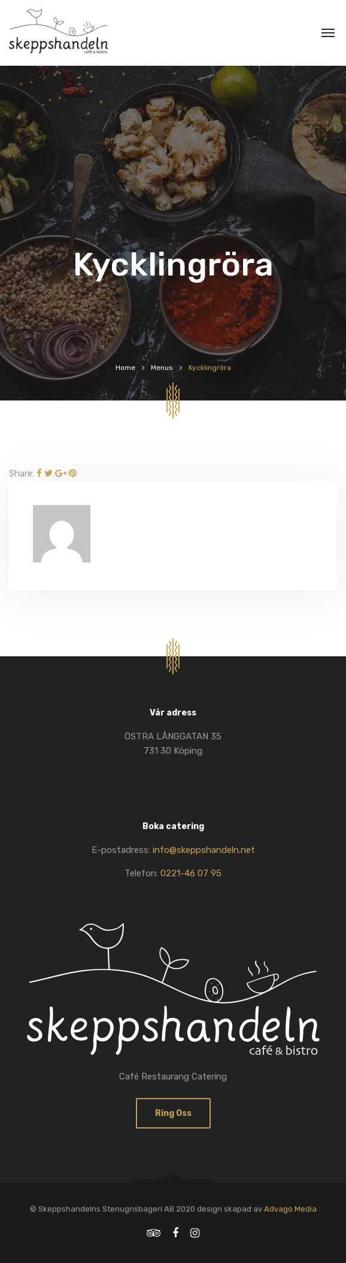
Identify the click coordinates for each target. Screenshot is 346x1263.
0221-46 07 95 (190, 873)
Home (125, 367)
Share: (21, 473)
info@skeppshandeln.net (204, 850)
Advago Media (290, 1208)
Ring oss (173, 1113)
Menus (162, 367)
